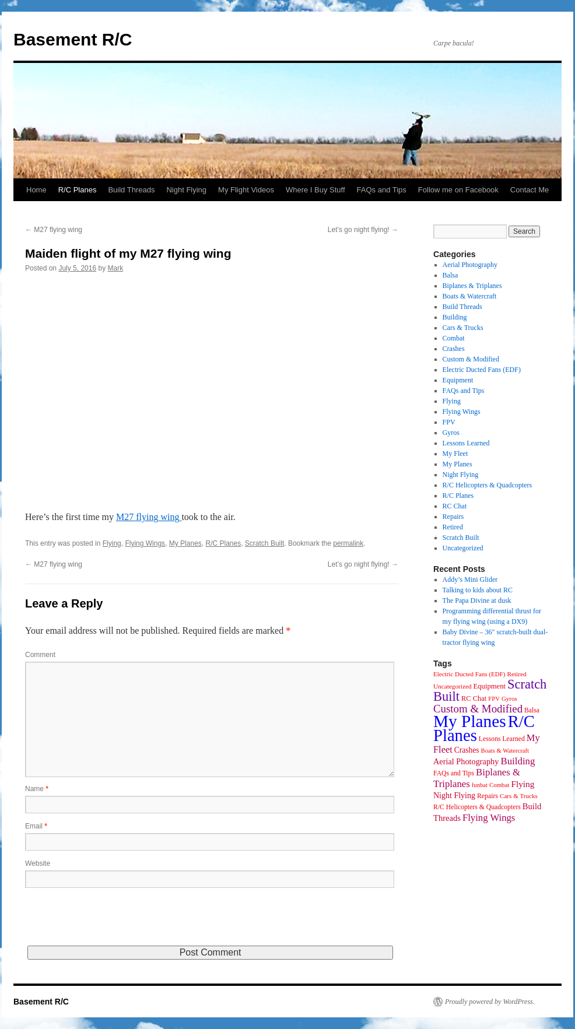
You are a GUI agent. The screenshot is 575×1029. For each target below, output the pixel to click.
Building (455, 317)
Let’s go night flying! (363, 230)
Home (36, 189)
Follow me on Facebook (458, 189)
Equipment (458, 380)
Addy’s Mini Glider (470, 579)
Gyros (451, 433)
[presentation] (113, 923)
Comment (40, 655)
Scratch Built (264, 543)
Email (36, 826)
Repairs (453, 516)
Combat (454, 338)
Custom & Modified (471, 359)
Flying (112, 543)
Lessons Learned (466, 443)
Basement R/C (72, 39)
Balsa (450, 275)
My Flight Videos (246, 189)
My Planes (185, 543)
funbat (480, 785)
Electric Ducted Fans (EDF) (482, 370)
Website (37, 863)
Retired (453, 527)
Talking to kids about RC (478, 590)
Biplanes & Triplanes (472, 286)
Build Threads (131, 189)
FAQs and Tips (381, 189)
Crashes (454, 349)
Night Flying (186, 189)
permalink (348, 543)
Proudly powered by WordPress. (490, 1002)
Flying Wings (145, 543)
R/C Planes (77, 189)
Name (36, 789)
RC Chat (455, 506)
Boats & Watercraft (470, 296)
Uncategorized (463, 548)
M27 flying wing (53, 230)
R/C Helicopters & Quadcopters (487, 485)
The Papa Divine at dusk (477, 600)
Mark (115, 268)
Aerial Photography (470, 265)
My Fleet (455, 453)
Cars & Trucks (463, 328)
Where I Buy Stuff (315, 189)
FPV (449, 422)
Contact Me (529, 189)
